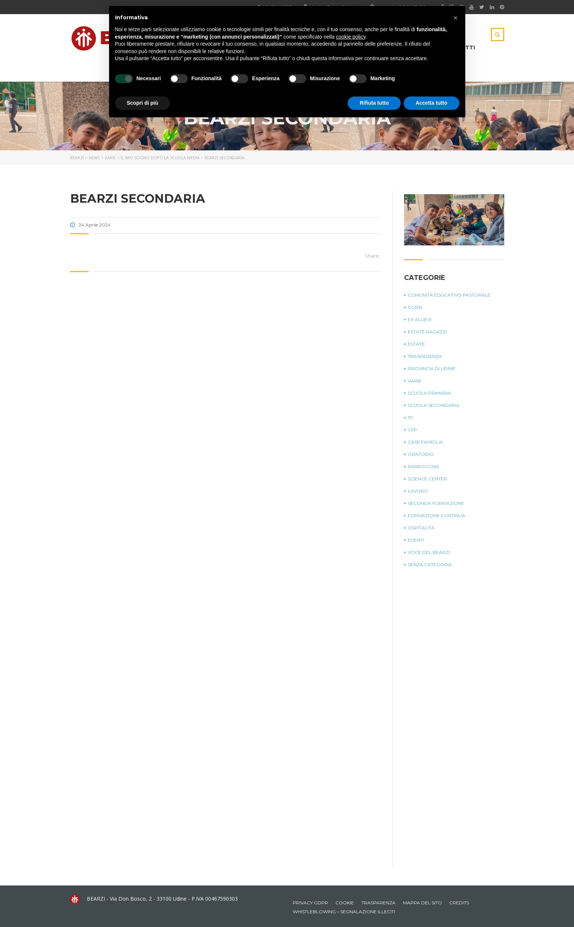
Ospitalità (421, 528)
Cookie (344, 902)
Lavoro (418, 491)
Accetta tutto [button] (431, 103)
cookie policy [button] (350, 37)
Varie (415, 380)
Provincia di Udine (431, 368)
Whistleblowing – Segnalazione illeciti (344, 911)
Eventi (416, 540)
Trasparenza (425, 356)
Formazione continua (436, 515)
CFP (412, 430)
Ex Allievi (420, 319)
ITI (410, 417)
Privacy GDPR (310, 902)
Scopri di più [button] (142, 103)
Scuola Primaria (429, 393)
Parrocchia (423, 466)
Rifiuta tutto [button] (374, 103)
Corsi (415, 307)
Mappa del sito (422, 902)
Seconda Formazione (436, 503)
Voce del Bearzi (429, 552)
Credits (459, 902)
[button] (456, 18)
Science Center (427, 479)
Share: (372, 255)
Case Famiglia (425, 442)
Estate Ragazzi (427, 331)
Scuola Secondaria (433, 405)
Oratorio (421, 454)
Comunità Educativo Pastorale (449, 295)
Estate (416, 344)
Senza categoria (430, 564)
